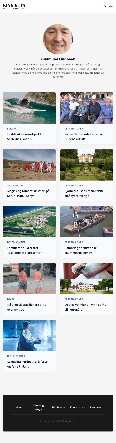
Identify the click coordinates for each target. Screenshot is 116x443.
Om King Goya (38, 407)
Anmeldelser (15, 185)
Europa (12, 128)
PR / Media (58, 407)
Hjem (19, 407)
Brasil (11, 299)
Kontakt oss (77, 407)
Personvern (97, 407)
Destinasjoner (74, 128)
